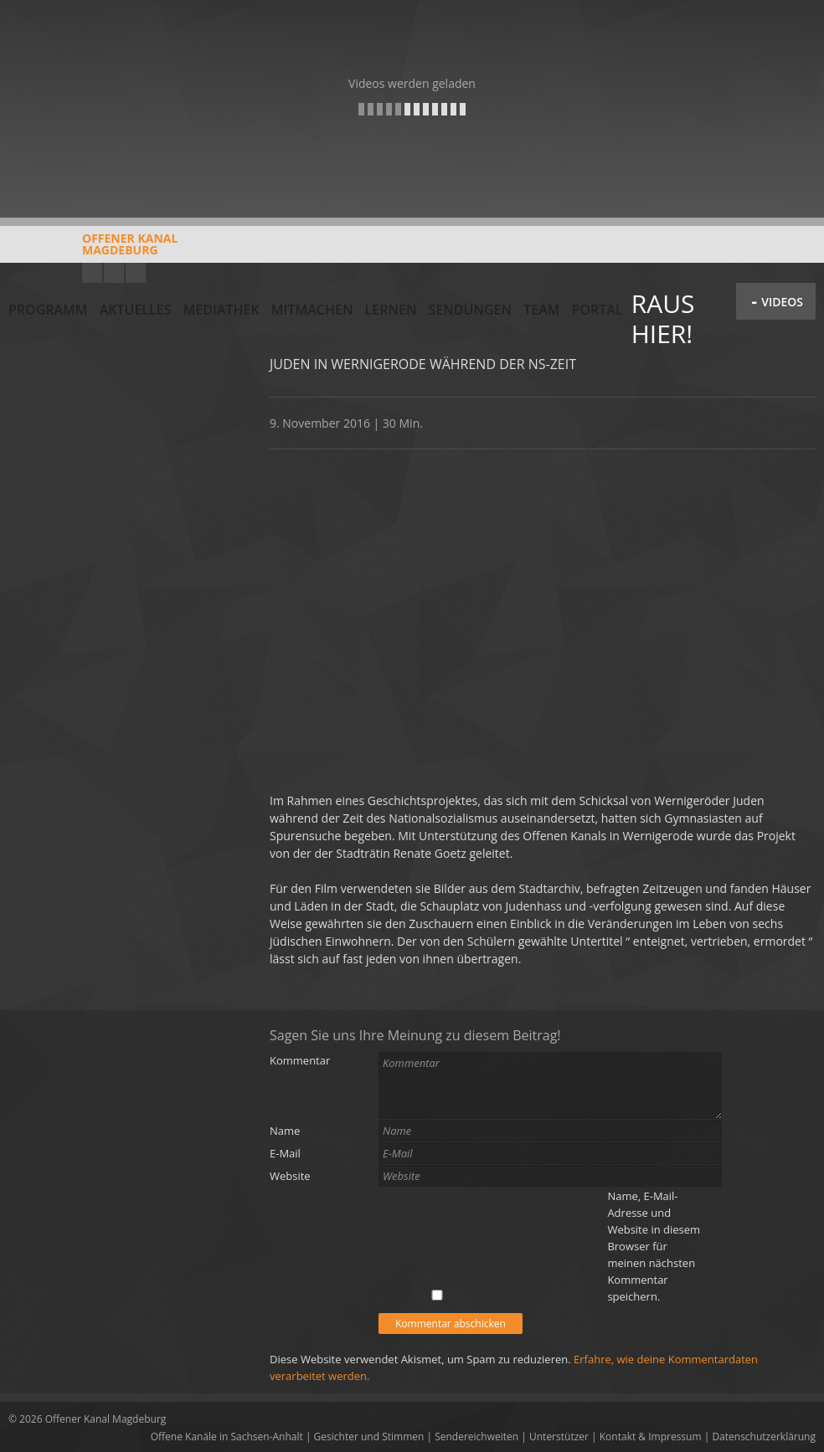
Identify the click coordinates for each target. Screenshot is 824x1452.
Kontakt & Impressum (651, 1436)
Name (285, 1130)
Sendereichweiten (476, 1436)
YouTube (92, 273)
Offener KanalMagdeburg (93, 250)
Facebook (114, 273)
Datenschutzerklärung (764, 1436)
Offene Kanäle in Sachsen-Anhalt (227, 1436)
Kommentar (300, 1060)
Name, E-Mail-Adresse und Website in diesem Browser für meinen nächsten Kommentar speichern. (653, 1246)
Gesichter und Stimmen (369, 1436)
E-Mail (285, 1153)
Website (290, 1175)
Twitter (136, 273)
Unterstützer (559, 1436)
